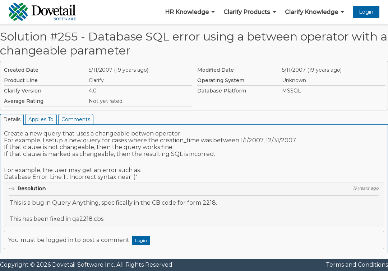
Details (11, 119)
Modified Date (215, 70)
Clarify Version (22, 90)
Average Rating (23, 101)
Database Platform (221, 90)
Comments (75, 119)
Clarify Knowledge (311, 12)
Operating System (220, 80)
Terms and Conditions (357, 264)
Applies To (41, 119)
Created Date (21, 70)
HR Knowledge (187, 12)
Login (366, 12)
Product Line (21, 80)
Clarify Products (246, 12)
